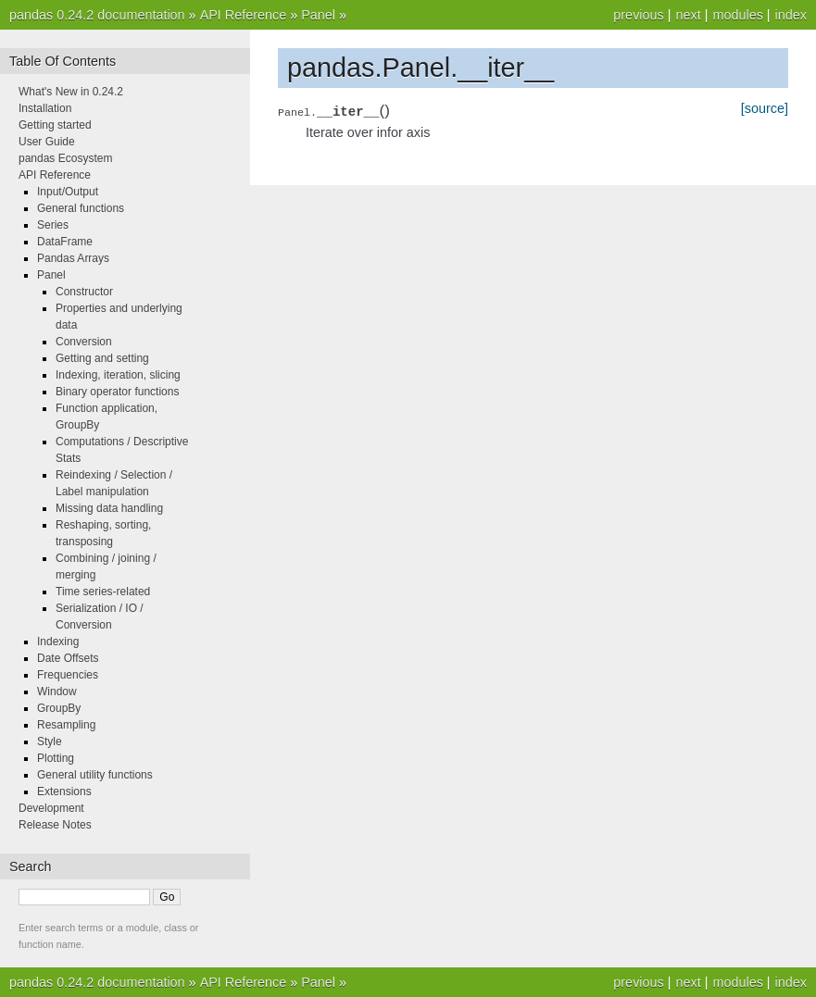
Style (49, 741)
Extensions (64, 791)
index (791, 14)
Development (51, 808)
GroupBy (59, 708)
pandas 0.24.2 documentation (97, 14)
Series (53, 224)
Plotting (55, 758)
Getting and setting (102, 358)
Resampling (66, 724)
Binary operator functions (117, 391)
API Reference (243, 14)
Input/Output (67, 191)
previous (638, 14)
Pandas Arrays (73, 258)
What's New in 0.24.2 (71, 91)
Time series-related (103, 591)
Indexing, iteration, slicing (118, 374)
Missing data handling (109, 508)
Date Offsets (67, 658)
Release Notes (55, 824)
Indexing (58, 641)
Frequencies (67, 674)
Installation (45, 108)
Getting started (55, 124)
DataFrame (65, 241)
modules (737, 14)
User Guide (47, 141)
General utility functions (95, 774)
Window (57, 691)
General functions (80, 208)
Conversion (84, 341)
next (687, 14)
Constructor (84, 291)
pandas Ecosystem (65, 158)
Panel (318, 14)
